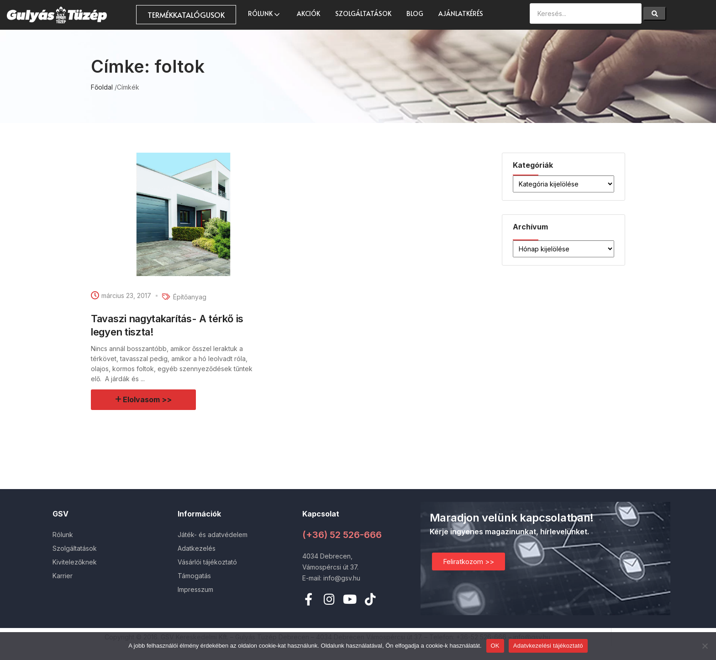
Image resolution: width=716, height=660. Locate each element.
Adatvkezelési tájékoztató (548, 645)
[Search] (654, 14)
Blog (414, 13)
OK (495, 645)
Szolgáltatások (363, 13)
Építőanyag (189, 297)
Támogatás (194, 576)
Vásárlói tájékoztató (207, 562)
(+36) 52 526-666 (342, 534)
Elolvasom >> (147, 399)
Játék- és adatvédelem (212, 534)
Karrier (63, 576)
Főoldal (102, 87)
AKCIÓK (308, 13)
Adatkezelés (197, 548)
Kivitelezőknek (75, 562)
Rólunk (265, 13)
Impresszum (195, 589)
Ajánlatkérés (460, 13)
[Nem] (704, 645)
